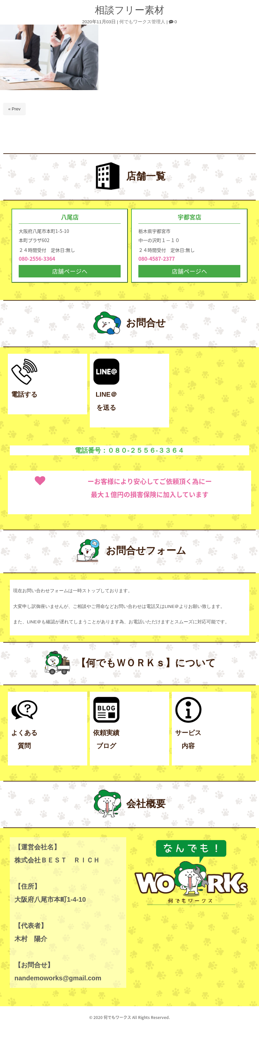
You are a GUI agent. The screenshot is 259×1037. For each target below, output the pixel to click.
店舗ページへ (70, 271)
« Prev (14, 108)
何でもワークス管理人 (142, 21)
